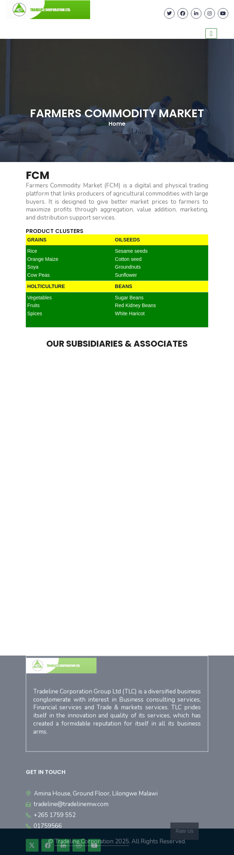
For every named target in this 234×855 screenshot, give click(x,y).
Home (117, 124)
